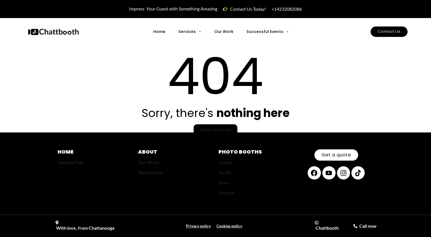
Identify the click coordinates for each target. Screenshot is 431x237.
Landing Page (71, 162)
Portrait (226, 192)
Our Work (148, 162)
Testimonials (150, 172)
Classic (225, 162)
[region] (73, 196)
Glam (223, 182)
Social (224, 172)
